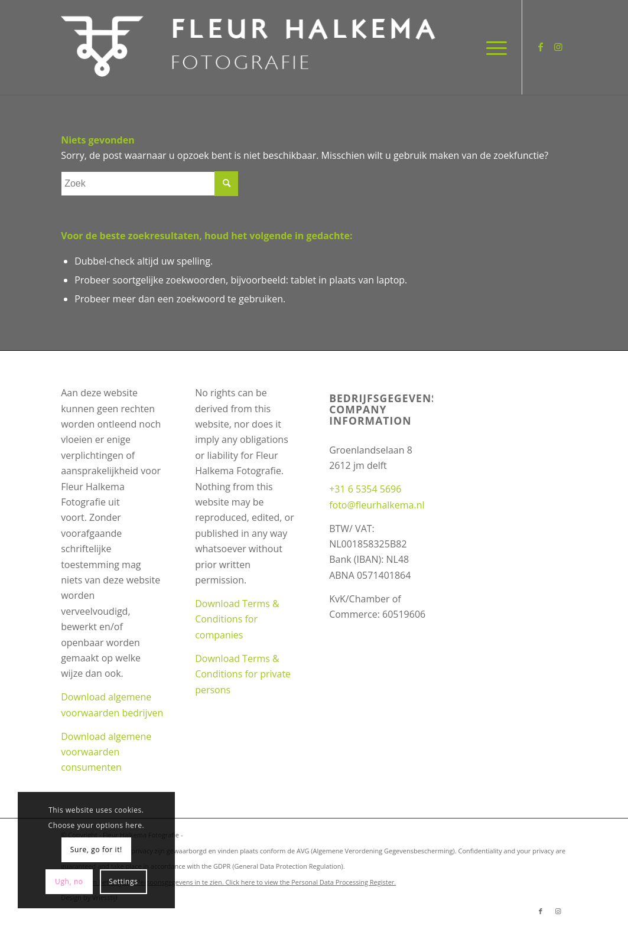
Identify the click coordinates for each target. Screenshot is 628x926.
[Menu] (493, 47)
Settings (123, 881)
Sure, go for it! (96, 850)
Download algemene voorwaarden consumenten (106, 752)
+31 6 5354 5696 (365, 488)
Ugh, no (69, 881)
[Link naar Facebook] (540, 47)
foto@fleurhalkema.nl (376, 504)
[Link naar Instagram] (558, 47)
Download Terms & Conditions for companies (237, 619)
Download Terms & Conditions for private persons (243, 674)
